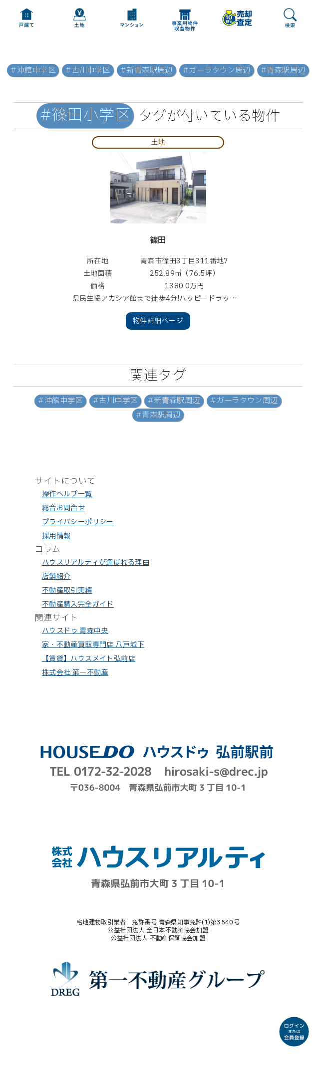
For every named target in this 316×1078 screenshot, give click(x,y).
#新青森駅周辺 (146, 70)
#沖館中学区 (32, 70)
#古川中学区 (87, 70)
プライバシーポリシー (78, 522)
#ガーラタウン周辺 (217, 70)
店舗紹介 (56, 576)
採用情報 (56, 536)
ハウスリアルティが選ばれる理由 (95, 562)
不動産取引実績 (67, 590)
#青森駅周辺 (283, 70)
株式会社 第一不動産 (75, 672)
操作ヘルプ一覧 (67, 494)
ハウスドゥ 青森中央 (75, 631)
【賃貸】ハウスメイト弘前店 (88, 658)
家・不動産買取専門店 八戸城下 (93, 645)
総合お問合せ (63, 508)
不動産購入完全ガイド (78, 604)
